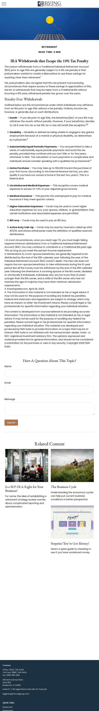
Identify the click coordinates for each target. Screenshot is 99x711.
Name (8, 366)
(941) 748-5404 (16, 669)
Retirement (8, 707)
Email (8, 382)
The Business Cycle (63, 486)
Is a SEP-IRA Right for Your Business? (24, 488)
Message (10, 399)
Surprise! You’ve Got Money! (70, 543)
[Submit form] (11, 423)
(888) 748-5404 (19, 672)
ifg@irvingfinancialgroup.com (16, 694)
